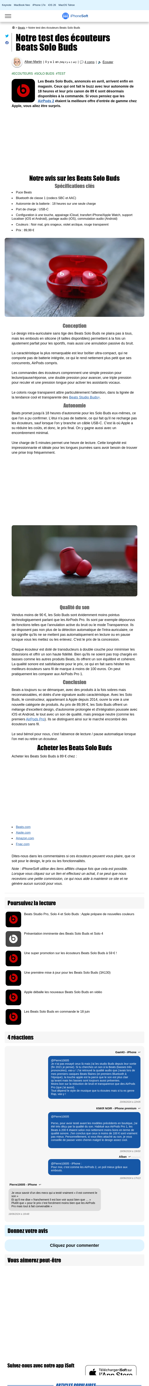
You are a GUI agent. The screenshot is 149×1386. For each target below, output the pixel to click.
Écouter (108, 62)
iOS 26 (52, 5)
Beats (21, 27)
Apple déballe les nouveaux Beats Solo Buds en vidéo (63, 992)
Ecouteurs (23, 73)
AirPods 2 (46, 101)
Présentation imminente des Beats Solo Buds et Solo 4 (63, 933)
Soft (79, 16)
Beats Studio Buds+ (84, 397)
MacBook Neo (22, 5)
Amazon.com (25, 838)
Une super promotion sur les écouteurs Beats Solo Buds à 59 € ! (70, 953)
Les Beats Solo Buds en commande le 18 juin (57, 1011)
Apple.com (23, 832)
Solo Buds (45, 73)
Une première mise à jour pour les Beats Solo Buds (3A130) (67, 972)
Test (62, 73)
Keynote (6, 5)
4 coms (90, 62)
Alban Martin (33, 62)
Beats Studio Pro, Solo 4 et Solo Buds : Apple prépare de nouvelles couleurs (79, 914)
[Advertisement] (74, 141)
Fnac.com (22, 844)
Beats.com (23, 827)
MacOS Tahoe (67, 5)
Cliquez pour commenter (74, 1245)
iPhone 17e (39, 5)
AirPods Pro (35, 719)
